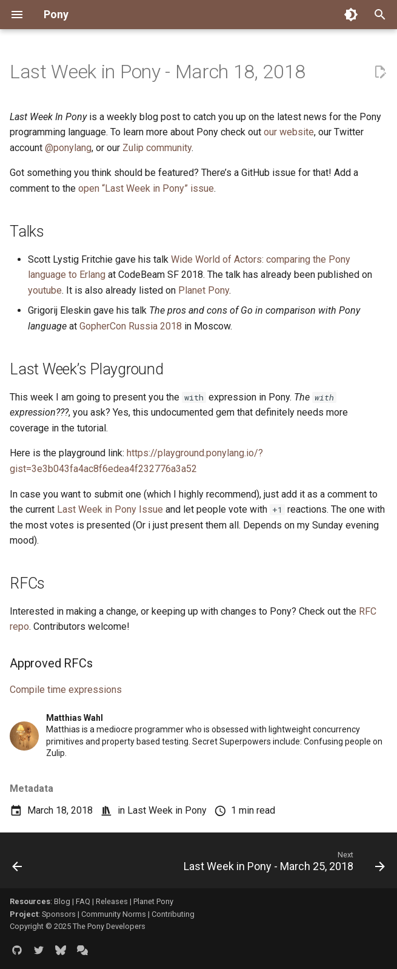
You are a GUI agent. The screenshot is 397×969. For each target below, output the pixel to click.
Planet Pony (203, 290)
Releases (112, 901)
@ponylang (68, 148)
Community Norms (113, 914)
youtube (45, 290)
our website (289, 132)
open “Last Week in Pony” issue (146, 188)
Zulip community (157, 148)
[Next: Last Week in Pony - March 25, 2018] (282, 864)
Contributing (173, 914)
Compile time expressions (66, 689)
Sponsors (59, 914)
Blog (62, 901)
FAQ (83, 901)
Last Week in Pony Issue (110, 509)
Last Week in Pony (167, 810)
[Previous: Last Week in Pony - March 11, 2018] (17, 864)
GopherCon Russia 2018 (130, 326)
